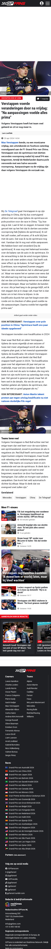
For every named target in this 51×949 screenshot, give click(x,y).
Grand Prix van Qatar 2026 (18, 845)
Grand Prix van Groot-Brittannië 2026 (22, 803)
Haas (29, 699)
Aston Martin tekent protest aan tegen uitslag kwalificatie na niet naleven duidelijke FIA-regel (24, 398)
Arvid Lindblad (11, 741)
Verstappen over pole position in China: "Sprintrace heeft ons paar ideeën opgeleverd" (24, 325)
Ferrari (29, 695)
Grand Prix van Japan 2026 (18, 775)
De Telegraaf (10, 211)
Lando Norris (10, 688)
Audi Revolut (32, 688)
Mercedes (7, 497)
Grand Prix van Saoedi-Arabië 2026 (21, 782)
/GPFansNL (11, 879)
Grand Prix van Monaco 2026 (19, 792)
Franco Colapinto (12, 695)
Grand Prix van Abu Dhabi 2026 (20, 849)
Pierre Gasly (10, 699)
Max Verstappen (9, 142)
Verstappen (21, 497)
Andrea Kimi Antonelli (14, 716)
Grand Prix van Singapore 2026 (20, 827)
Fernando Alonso (12, 731)
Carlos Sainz (10, 713)
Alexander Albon (12, 709)
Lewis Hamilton (11, 681)
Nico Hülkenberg (12, 748)
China (32, 497)
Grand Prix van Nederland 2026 (20, 813)
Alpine (29, 681)
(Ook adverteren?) (20, 855)
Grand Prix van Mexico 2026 (19, 835)
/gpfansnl (10, 886)
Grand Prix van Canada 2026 (19, 789)
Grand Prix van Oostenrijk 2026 (20, 799)
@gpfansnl (11, 875)
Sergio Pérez (10, 755)
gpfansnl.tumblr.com (15, 893)
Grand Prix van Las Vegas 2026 (20, 842)
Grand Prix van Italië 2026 (18, 817)
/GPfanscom (11, 868)
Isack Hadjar (10, 702)
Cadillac (30, 692)
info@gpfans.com (13, 924)
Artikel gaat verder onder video (25, 315)
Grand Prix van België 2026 (18, 806)
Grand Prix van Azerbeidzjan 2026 (21, 824)
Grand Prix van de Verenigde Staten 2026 (24, 831)
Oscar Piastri (10, 692)
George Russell (11, 720)
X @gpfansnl (10, 872)
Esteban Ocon (11, 727)
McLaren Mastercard (35, 702)
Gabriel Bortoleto (12, 745)
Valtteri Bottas (11, 752)
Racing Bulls (32, 709)
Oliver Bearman (11, 724)
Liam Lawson (11, 738)
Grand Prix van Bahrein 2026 (19, 778)
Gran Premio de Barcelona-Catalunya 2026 (25, 796)
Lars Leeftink (7, 133)
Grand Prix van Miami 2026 (18, 785)
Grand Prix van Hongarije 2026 (20, 810)
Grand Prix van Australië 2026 (19, 767)
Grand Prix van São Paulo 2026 (20, 838)
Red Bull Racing (33, 713)
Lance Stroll (10, 734)
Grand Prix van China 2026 (18, 771)
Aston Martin (32, 685)
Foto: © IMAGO (7, 93)
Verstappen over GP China (11, 98)
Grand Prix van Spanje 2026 (18, 820)
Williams (30, 716)
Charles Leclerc (11, 685)
